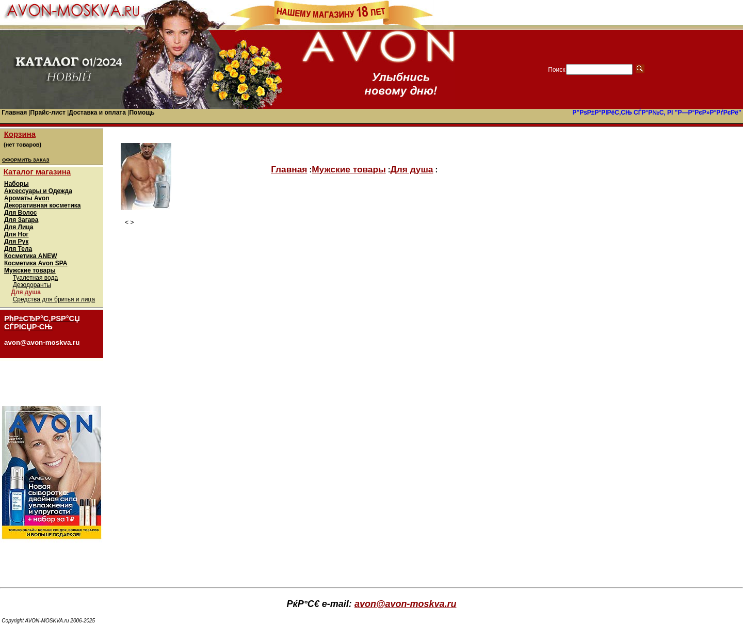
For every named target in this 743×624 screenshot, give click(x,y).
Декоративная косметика (42, 205)
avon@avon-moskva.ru (405, 604)
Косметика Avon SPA (36, 263)
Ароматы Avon (27, 198)
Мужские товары (30, 270)
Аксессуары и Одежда (38, 191)
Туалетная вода (35, 277)
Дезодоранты (32, 285)
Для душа (412, 169)
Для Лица (19, 227)
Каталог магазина (37, 171)
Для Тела (18, 248)
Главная (289, 169)
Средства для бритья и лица (54, 299)
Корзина (20, 134)
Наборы (16, 183)
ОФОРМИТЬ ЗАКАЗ (25, 160)
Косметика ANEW (30, 256)
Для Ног (16, 234)
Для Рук (16, 241)
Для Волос (20, 212)
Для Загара (21, 219)
